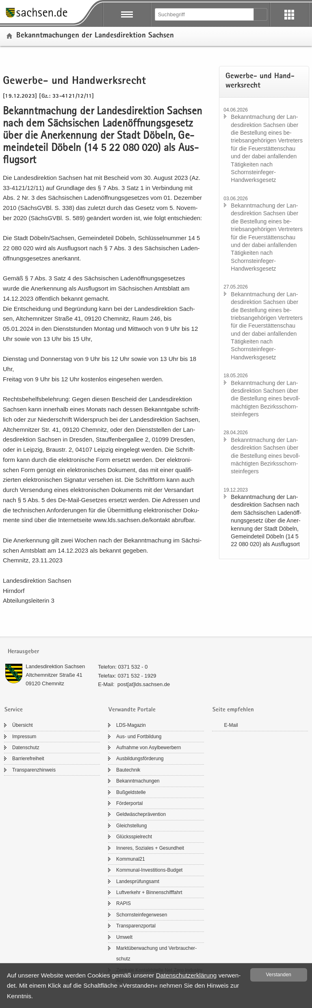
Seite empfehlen (233, 710)
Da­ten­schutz (25, 747)
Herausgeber (23, 652)
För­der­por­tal (129, 803)
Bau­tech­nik (128, 770)
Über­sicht (22, 725)
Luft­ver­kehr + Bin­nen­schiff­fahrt (149, 892)
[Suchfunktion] (205, 14)
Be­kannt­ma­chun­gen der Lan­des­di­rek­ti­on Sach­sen (95, 36)
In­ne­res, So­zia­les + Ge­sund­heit (150, 848)
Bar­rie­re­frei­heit (28, 758)
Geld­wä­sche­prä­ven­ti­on (141, 814)
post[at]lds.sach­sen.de (143, 684)
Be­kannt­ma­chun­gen (138, 781)
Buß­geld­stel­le (131, 792)
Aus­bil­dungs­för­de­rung (140, 758)
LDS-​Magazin (131, 725)
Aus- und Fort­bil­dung (138, 736)
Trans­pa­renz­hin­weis (34, 770)
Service (13, 710)
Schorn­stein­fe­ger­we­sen (141, 915)
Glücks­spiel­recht (134, 837)
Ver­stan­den (278, 974)
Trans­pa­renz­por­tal (136, 926)
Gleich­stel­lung (131, 826)
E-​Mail (231, 725)
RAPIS (123, 903)
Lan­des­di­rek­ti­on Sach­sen (55, 666)
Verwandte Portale (132, 710)
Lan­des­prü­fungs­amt (137, 881)
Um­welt (124, 937)
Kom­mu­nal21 (130, 859)
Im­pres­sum (24, 736)
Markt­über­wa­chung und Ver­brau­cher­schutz (156, 953)
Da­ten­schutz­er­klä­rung (186, 975)
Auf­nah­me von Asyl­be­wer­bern (148, 747)
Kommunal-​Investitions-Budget (149, 870)
